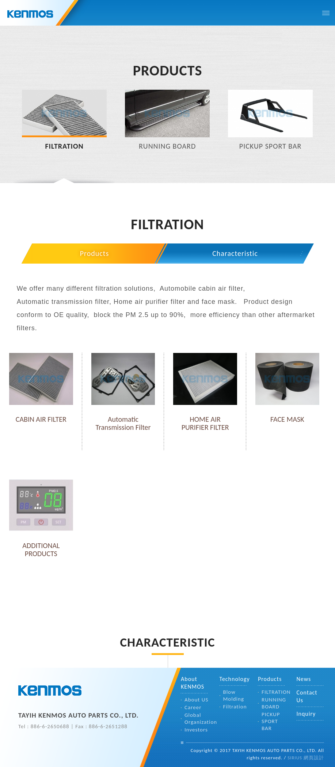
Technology (233, 678)
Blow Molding (233, 695)
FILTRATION (274, 692)
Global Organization (196, 718)
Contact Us (307, 696)
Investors (196, 729)
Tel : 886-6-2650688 (43, 726)
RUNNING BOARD (274, 703)
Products (94, 253)
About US (196, 699)
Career (192, 707)
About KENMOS (192, 682)
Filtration (235, 706)
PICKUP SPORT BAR (271, 721)
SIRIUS (295, 757)
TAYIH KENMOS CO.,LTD (39, 14)
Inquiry (306, 713)
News (304, 678)
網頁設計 (314, 757)
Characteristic (235, 253)
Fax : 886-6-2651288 (101, 726)
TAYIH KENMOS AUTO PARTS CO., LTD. (50, 691)
